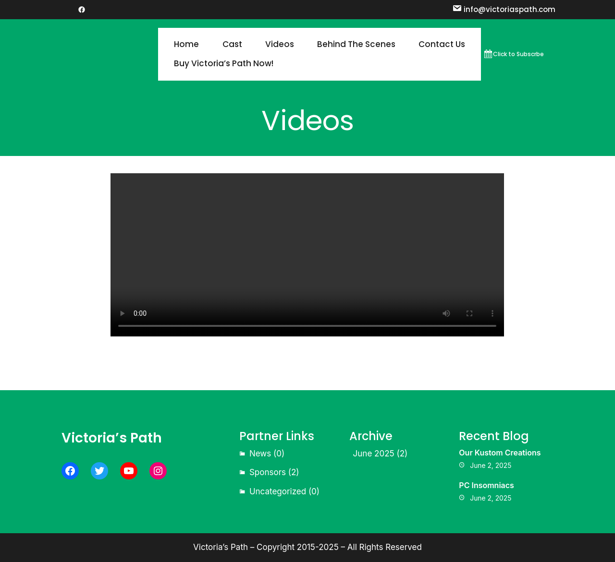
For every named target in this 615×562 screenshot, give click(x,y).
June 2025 (373, 453)
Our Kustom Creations (500, 452)
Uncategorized (277, 491)
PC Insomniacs (486, 485)
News (260, 453)
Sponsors (267, 472)
